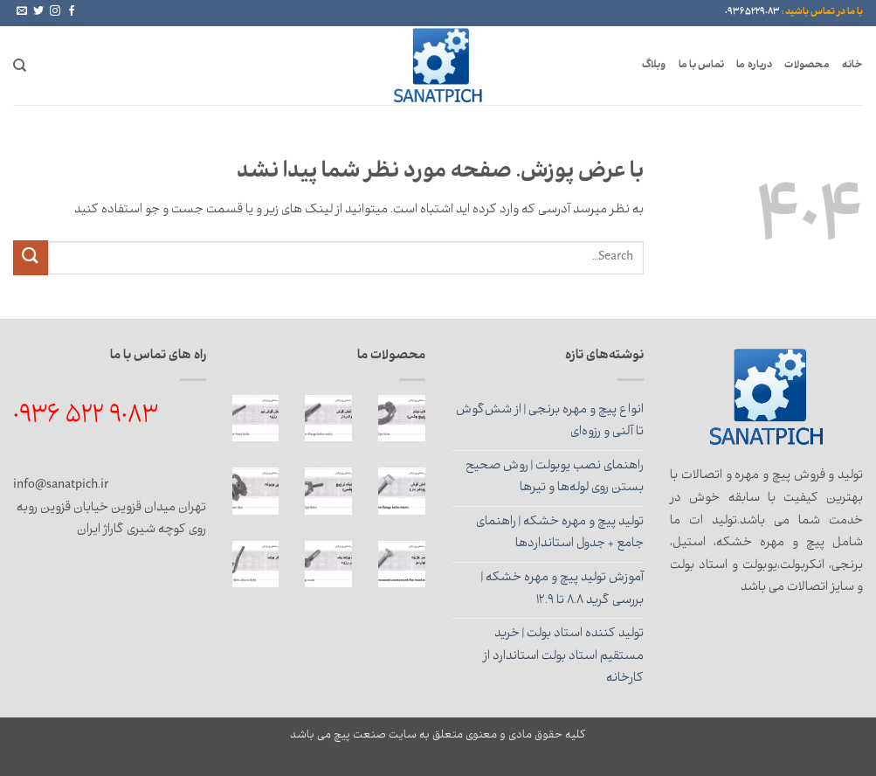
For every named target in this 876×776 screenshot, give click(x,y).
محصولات (807, 66)
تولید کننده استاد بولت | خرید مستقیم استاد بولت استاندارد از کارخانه (563, 657)
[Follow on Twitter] (38, 11)
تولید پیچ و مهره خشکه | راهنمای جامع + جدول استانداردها (560, 534)
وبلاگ (654, 66)
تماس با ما (702, 66)
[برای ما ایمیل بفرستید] (22, 11)
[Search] (19, 65)
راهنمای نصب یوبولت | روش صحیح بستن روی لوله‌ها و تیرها (555, 478)
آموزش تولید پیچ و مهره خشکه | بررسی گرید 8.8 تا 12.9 (562, 590)
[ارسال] (30, 257)
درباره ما (754, 66)
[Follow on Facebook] (71, 11)
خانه (852, 66)
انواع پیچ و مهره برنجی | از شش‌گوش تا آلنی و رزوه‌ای (550, 422)
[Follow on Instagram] (55, 11)
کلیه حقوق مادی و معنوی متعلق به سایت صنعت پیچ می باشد (438, 736)
